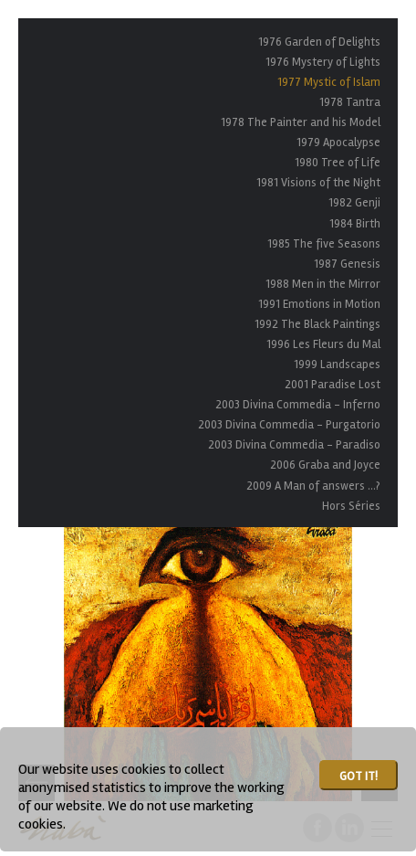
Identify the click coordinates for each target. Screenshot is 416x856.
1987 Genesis (347, 264)
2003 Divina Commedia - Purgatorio (289, 424)
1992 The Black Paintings (317, 324)
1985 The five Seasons (323, 244)
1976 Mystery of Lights (322, 62)
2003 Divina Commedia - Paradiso (294, 445)
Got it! (358, 776)
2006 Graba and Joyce (325, 465)
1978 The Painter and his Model (300, 122)
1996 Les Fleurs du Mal (323, 344)
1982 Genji (354, 203)
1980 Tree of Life (337, 162)
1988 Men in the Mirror (322, 284)
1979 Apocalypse (338, 142)
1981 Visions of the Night (318, 182)
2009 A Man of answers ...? (313, 486)
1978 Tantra (349, 102)
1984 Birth (354, 224)
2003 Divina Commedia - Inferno (297, 404)
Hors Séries (351, 506)
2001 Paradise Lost (332, 384)
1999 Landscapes (337, 364)
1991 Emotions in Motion (319, 304)
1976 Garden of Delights (319, 42)
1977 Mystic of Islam (328, 82)
